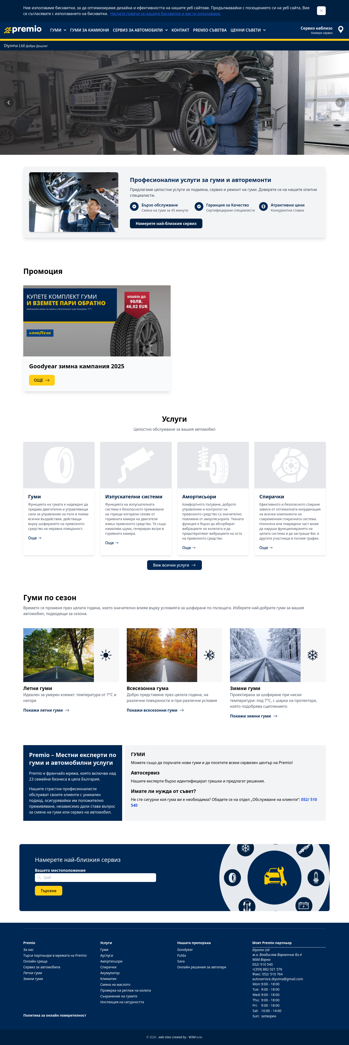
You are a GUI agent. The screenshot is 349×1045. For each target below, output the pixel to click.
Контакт (180, 30)
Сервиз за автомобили (140, 30)
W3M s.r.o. (196, 1037)
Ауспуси (106, 955)
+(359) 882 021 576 (267, 969)
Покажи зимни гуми (254, 716)
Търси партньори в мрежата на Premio (55, 955)
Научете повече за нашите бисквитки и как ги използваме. (165, 13)
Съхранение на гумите (118, 996)
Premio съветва (210, 30)
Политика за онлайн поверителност (54, 1015)
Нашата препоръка (194, 942)
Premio (29, 942)
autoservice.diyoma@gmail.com (277, 979)
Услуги (106, 942)
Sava (181, 961)
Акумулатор (110, 973)
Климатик (108, 978)
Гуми (58, 30)
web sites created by (172, 1037)
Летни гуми (32, 973)
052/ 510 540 (262, 964)
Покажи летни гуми (46, 710)
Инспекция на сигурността (122, 1002)
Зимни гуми (33, 978)
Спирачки (108, 967)
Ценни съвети (248, 30)
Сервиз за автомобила (41, 967)
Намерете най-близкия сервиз (166, 223)
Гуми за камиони (89, 30)
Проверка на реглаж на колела (125, 990)
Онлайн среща (35, 961)
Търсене (48, 890)
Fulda (181, 955)
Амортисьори (111, 961)
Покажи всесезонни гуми (155, 710)
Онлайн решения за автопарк (201, 967)
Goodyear (185, 949)
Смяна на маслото (115, 984)
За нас (28, 949)
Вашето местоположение (60, 870)
